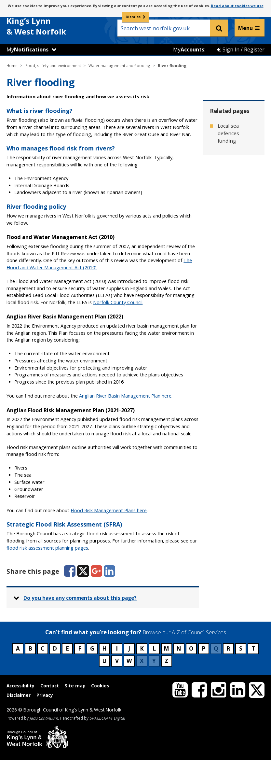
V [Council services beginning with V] (117, 661)
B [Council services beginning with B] (30, 648)
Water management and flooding (119, 65)
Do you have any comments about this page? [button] (80, 598)
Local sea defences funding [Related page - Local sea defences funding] (228, 133)
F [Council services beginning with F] (79, 648)
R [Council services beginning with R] (228, 648)
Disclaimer (19, 695)
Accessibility (20, 686)
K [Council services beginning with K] (142, 648)
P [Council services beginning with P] (203, 648)
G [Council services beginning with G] (92, 648)
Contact (49, 686)
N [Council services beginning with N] (178, 648)
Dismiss (133, 16)
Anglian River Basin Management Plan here (125, 396)
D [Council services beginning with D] (55, 648)
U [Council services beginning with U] (104, 661)
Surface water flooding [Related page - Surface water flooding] (234, 161)
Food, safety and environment (53, 65)
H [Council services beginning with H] (104, 648)
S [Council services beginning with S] (240, 648)
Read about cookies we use (237, 5)
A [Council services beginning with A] (18, 648)
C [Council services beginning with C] (42, 648)
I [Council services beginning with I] (117, 648)
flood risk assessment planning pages (47, 548)
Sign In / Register (240, 49)
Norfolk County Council (117, 302)
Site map (75, 686)
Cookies (100, 686)
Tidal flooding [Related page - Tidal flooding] (234, 181)
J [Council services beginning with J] (129, 648)
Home (12, 65)
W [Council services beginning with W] (129, 661)
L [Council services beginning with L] (154, 648)
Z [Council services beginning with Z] (166, 661)
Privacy (44, 695)
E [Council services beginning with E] (67, 648)
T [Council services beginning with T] (253, 648)
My (27, 49)
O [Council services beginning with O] (191, 648)
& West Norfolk (55, 22)
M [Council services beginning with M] (166, 648)
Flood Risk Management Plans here (109, 510)
